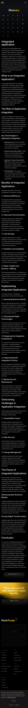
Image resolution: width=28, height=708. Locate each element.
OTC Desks (4, 668)
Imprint (15, 652)
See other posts (14, 574)
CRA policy (16, 655)
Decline (14, 700)
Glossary (16, 668)
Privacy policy (17, 657)
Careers (3, 682)
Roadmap (3, 685)
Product (3, 652)
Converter (3, 655)
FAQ (15, 673)
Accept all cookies (14, 705)
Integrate (3, 657)
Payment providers (6, 666)
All (3, 15)
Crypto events (4, 687)
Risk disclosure (17, 660)
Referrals (3, 660)
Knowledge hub (18, 671)
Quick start (16, 666)
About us (3, 679)
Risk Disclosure (15, 631)
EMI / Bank (4, 671)
